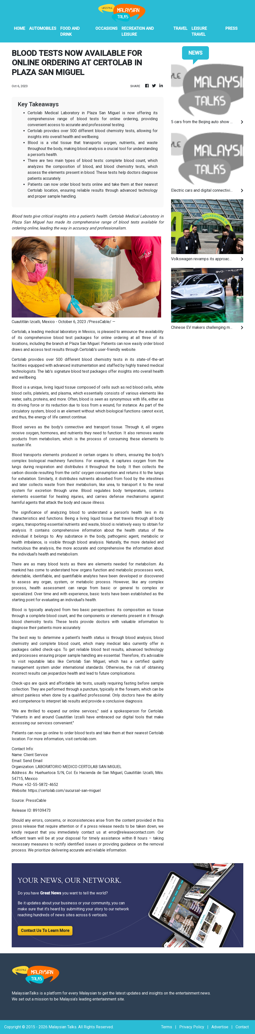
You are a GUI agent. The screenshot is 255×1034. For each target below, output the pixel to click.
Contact (242, 1027)
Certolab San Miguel (85, 661)
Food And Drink (70, 31)
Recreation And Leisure (138, 31)
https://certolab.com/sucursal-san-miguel (64, 790)
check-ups (52, 649)
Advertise (219, 1027)
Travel (180, 28)
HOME (19, 28)
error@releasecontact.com (131, 832)
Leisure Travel (199, 31)
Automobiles (42, 28)
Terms (166, 1027)
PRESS (231, 28)
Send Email (32, 760)
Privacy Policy (191, 1027)
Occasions (106, 28)
